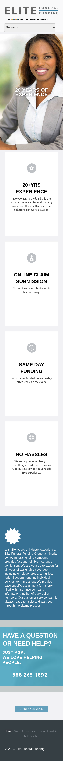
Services (25, 731)
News (34, 731)
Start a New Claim (31, 709)
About (16, 731)
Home (8, 731)
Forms (42, 731)
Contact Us (52, 731)
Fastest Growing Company (34, 19)
